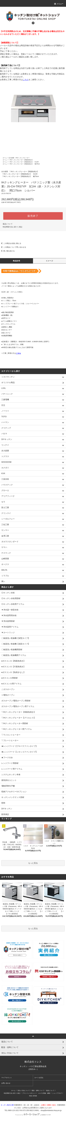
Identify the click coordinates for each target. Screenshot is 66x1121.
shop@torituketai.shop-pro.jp (51, 1110)
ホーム (5, 158)
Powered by (33, 1115)
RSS (30, 1096)
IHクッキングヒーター (23, 158)
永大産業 (11, 158)
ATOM (35, 1096)
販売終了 (33, 216)
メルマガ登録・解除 (44, 1093)
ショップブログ (57, 1093)
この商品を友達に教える (10, 243)
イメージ (49, 261)
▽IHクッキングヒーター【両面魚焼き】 (21, 160)
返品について (7, 224)
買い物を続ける (7, 251)
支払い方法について (24, 1090)
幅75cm (37, 164)
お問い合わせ (5, 1083)
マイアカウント (6, 1077)
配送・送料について (38, 1090)
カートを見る (38, 1077)
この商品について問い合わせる (13, 247)
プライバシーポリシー (29, 1093)
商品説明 (16, 261)
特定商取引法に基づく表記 (12, 227)
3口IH (37, 162)
